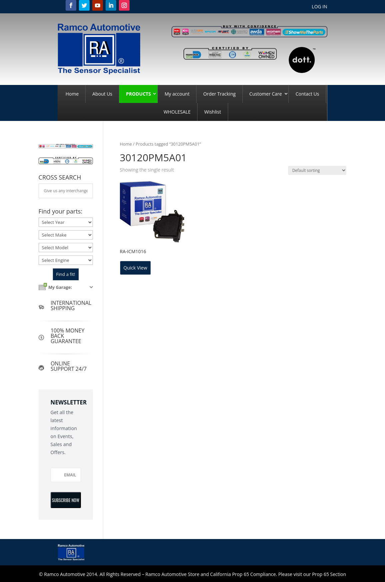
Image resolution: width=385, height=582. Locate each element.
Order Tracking (219, 94)
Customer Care (265, 94)
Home (72, 94)
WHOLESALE (177, 112)
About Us (102, 94)
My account (177, 94)
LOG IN (319, 7)
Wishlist (212, 112)
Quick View (135, 268)
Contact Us (307, 94)
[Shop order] (317, 170)
